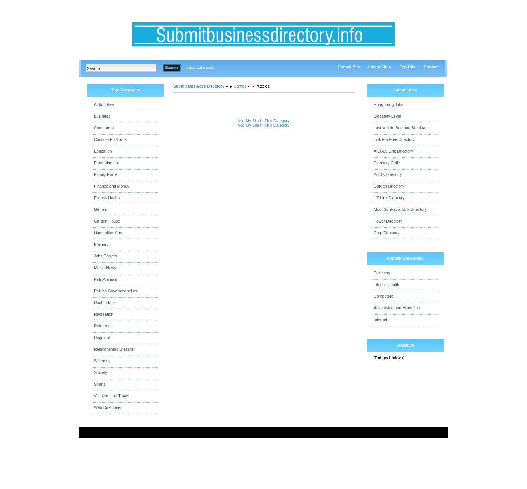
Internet (101, 244)
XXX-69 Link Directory (393, 151)
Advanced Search (200, 68)
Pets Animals (105, 279)
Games (100, 209)
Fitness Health (107, 197)
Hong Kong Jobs (388, 104)
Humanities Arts (108, 232)
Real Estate (104, 302)
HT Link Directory (389, 197)
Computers (104, 128)
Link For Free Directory (394, 139)
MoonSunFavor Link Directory (400, 209)
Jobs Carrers (105, 256)
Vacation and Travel (111, 396)
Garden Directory (389, 186)
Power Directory (388, 221)
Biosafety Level (387, 116)
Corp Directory (387, 232)
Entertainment (106, 162)
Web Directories (108, 407)
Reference (103, 326)
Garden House (107, 221)
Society (100, 372)
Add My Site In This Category (263, 120)
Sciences (102, 361)
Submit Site (349, 67)
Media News (105, 267)
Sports (100, 384)
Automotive (104, 104)
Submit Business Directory (198, 86)
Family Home (106, 174)
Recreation (104, 314)
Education (103, 151)
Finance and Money (111, 186)
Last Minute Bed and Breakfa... (401, 128)
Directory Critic (387, 162)
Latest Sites (379, 67)
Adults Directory (388, 174)
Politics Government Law (116, 291)
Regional (102, 337)
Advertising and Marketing (397, 308)
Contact (431, 67)
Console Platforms (110, 139)
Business (102, 116)
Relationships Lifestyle (114, 349)
